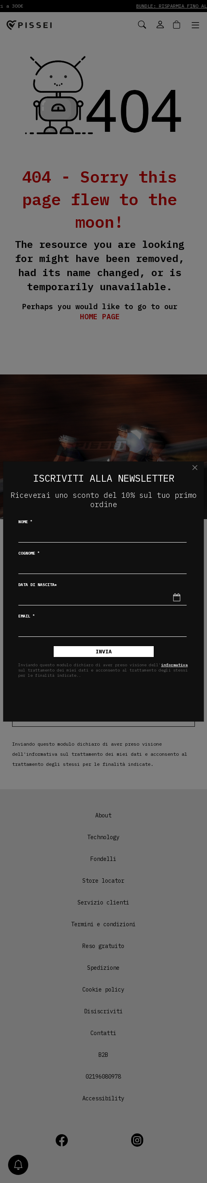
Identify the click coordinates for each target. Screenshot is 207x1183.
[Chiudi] (195, 467)
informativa (174, 664)
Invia (104, 651)
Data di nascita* (37, 584)
